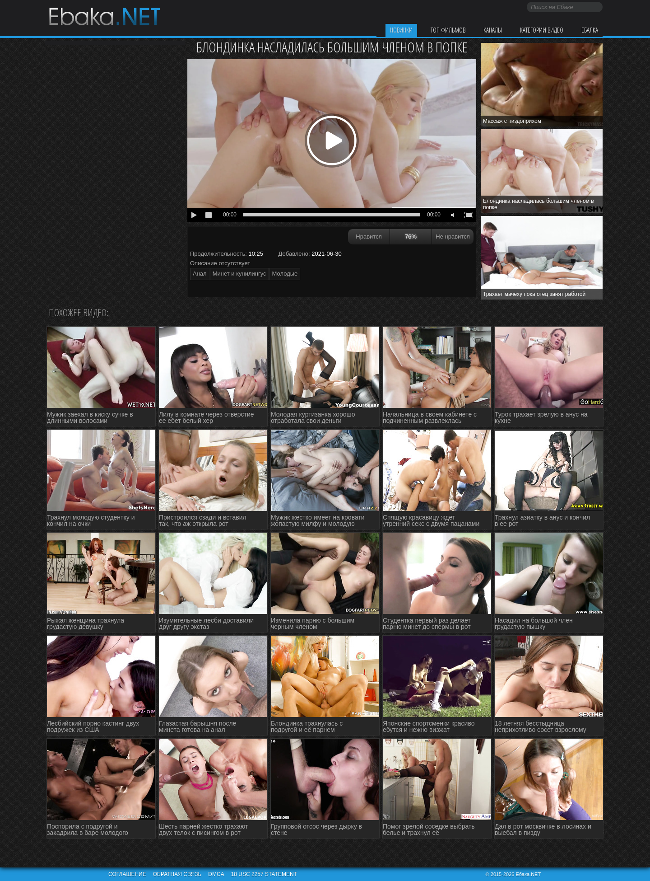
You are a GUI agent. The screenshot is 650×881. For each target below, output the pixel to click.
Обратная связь (177, 874)
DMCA (216, 874)
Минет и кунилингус (239, 273)
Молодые (285, 273)
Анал (200, 273)
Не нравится (452, 236)
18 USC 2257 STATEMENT (264, 874)
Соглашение (127, 874)
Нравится (368, 236)
